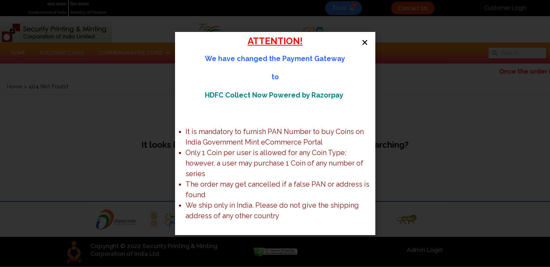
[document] (275, 133)
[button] (363, 43)
